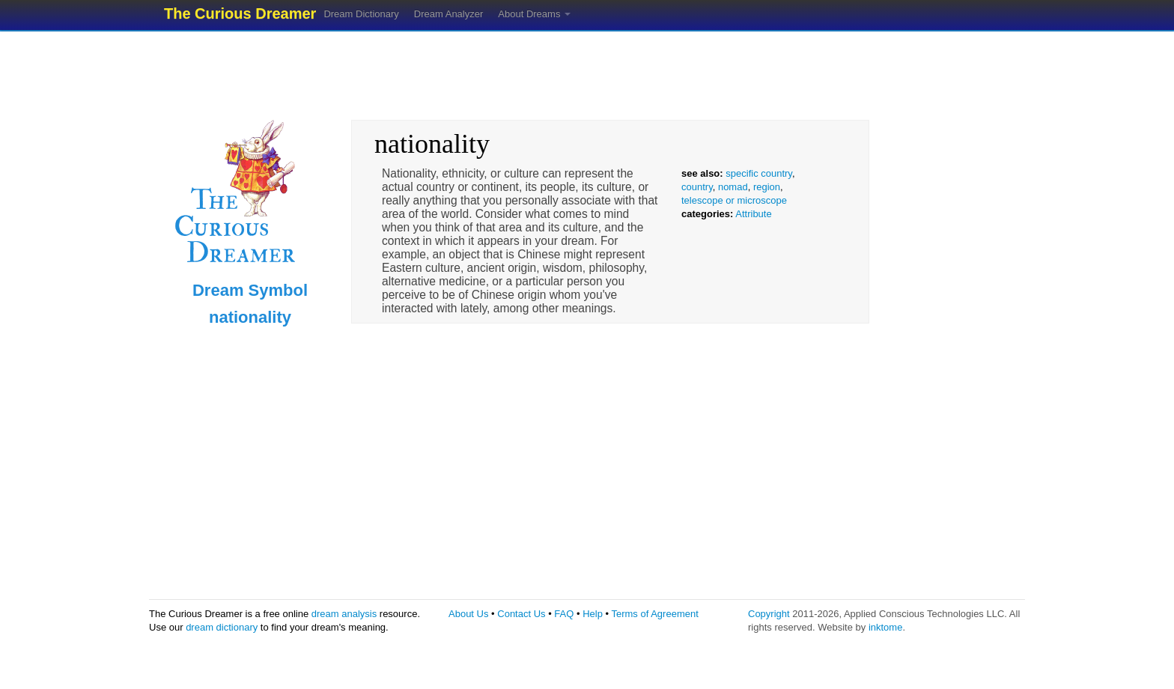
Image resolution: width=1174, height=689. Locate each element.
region (766, 186)
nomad (733, 186)
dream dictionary (222, 627)
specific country (759, 173)
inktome (886, 627)
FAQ (564, 613)
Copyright (769, 613)
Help (593, 613)
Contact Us (521, 613)
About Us (468, 613)
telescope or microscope (734, 200)
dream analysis (344, 613)
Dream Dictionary (360, 13)
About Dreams (534, 13)
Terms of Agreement (654, 613)
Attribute (753, 213)
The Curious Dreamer (240, 13)
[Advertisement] (587, 71)
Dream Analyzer (448, 13)
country (697, 186)
